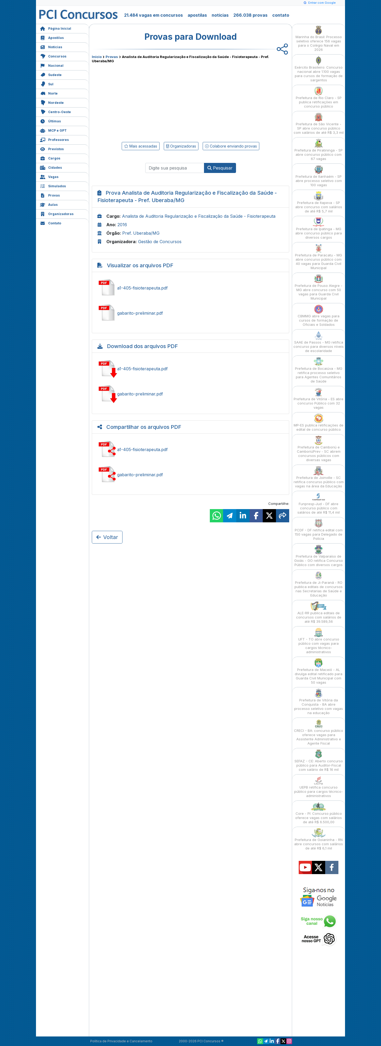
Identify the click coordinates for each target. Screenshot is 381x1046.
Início (97, 57)
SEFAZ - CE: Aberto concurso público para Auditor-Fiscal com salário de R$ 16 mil (318, 761)
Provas (50, 194)
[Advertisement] (147, 101)
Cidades (51, 167)
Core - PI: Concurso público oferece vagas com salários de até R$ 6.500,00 (318, 813)
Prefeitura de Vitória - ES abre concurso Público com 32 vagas (318, 399)
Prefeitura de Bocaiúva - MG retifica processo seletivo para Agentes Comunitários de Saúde (318, 370)
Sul (46, 83)
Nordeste (52, 102)
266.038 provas (250, 15)
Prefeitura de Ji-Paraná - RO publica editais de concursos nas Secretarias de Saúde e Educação (318, 584)
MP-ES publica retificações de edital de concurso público (318, 422)
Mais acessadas (140, 146)
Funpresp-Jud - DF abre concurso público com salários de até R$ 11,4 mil (318, 503)
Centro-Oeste (55, 111)
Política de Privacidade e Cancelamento (121, 1041)
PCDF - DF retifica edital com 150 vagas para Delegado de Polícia (319, 530)
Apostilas (52, 37)
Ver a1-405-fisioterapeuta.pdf (190, 288)
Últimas (50, 120)
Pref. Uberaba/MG (141, 233)
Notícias (51, 46)
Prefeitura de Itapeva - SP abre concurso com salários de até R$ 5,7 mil (318, 202)
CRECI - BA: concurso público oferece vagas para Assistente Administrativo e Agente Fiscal (318, 732)
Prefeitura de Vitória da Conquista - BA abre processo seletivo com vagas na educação (318, 702)
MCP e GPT (53, 129)
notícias (220, 15)
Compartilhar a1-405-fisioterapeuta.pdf (190, 449)
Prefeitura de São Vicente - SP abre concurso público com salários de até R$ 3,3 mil (319, 124)
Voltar (107, 537)
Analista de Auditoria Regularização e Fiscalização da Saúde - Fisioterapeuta (198, 216)
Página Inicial (55, 27)
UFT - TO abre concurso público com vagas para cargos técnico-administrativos (318, 641)
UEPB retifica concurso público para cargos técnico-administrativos (318, 787)
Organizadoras (57, 213)
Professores (54, 139)
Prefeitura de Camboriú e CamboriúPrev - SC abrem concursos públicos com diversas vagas (319, 449)
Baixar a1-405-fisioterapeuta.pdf (190, 368)
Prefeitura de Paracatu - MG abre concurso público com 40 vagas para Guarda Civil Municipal (318, 257)
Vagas (49, 176)
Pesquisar (220, 168)
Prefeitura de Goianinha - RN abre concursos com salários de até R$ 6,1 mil (318, 839)
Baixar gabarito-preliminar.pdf (190, 393)
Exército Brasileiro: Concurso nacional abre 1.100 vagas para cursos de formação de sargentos (319, 69)
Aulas (49, 204)
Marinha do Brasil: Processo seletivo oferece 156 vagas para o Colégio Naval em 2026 (319, 38)
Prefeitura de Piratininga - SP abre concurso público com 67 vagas (318, 150)
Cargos (50, 157)
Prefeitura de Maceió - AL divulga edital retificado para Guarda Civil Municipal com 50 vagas (318, 671)
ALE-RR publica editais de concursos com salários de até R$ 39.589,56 (318, 613)
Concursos (53, 55)
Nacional (52, 65)
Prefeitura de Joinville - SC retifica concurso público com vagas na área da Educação (319, 477)
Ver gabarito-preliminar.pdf (190, 313)
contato (280, 15)
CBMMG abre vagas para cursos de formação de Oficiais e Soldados (318, 316)
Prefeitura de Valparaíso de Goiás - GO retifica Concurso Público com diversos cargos (318, 556)
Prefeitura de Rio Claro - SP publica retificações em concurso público (319, 97)
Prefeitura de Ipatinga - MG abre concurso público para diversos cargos (318, 228)
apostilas (197, 15)
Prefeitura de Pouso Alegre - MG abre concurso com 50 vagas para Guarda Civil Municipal (318, 287)
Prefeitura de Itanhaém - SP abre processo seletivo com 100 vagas (319, 176)
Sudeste (51, 74)
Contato (50, 222)
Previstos (52, 148)
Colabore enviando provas (231, 146)
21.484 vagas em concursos (153, 15)
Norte (49, 93)
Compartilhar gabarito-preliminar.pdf (190, 474)
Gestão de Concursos (160, 241)
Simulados (53, 185)
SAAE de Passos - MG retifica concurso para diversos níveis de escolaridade (318, 342)
